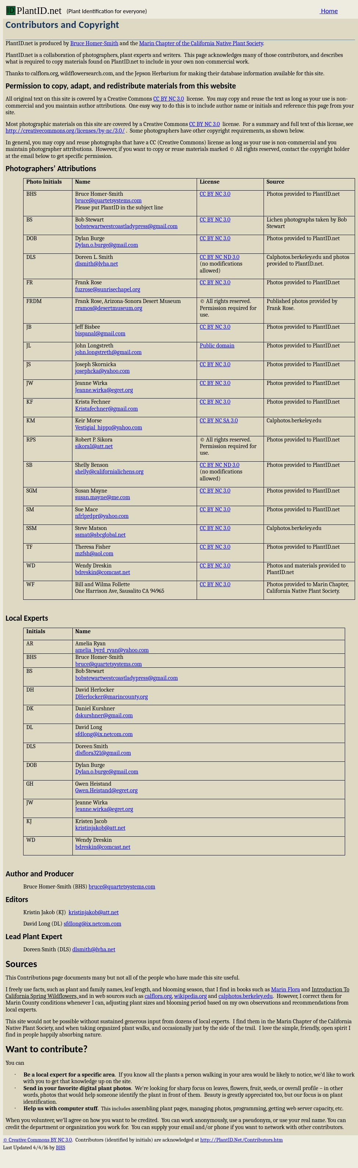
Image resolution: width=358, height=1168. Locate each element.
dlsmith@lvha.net (96, 263)
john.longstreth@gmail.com (108, 352)
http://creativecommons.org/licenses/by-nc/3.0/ (65, 130)
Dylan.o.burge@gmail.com (106, 245)
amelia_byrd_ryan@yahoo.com (112, 650)
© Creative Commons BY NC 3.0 (37, 1140)
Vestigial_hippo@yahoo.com (108, 427)
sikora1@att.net (94, 446)
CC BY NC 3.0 (168, 98)
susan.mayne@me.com (102, 497)
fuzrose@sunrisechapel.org (107, 289)
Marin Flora (285, 989)
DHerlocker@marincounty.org (111, 696)
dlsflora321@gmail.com (103, 753)
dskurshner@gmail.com (104, 715)
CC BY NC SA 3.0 (219, 420)
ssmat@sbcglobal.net (100, 534)
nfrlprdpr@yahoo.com (102, 516)
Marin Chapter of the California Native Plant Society (201, 43)
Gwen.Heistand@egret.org (106, 790)
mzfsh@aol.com (94, 553)
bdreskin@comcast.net (102, 572)
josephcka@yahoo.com (102, 371)
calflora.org (158, 996)
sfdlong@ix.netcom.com (104, 734)
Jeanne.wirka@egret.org (104, 390)
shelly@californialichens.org (109, 471)
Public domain (217, 345)
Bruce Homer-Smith (94, 43)
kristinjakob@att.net (100, 828)
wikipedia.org (190, 996)
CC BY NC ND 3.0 (219, 257)
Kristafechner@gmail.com (106, 408)
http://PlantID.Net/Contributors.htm (241, 1140)
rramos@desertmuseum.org (108, 308)
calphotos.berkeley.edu (245, 996)
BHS (60, 1147)
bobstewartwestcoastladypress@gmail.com (126, 226)
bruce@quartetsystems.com (108, 200)
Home (328, 11)
